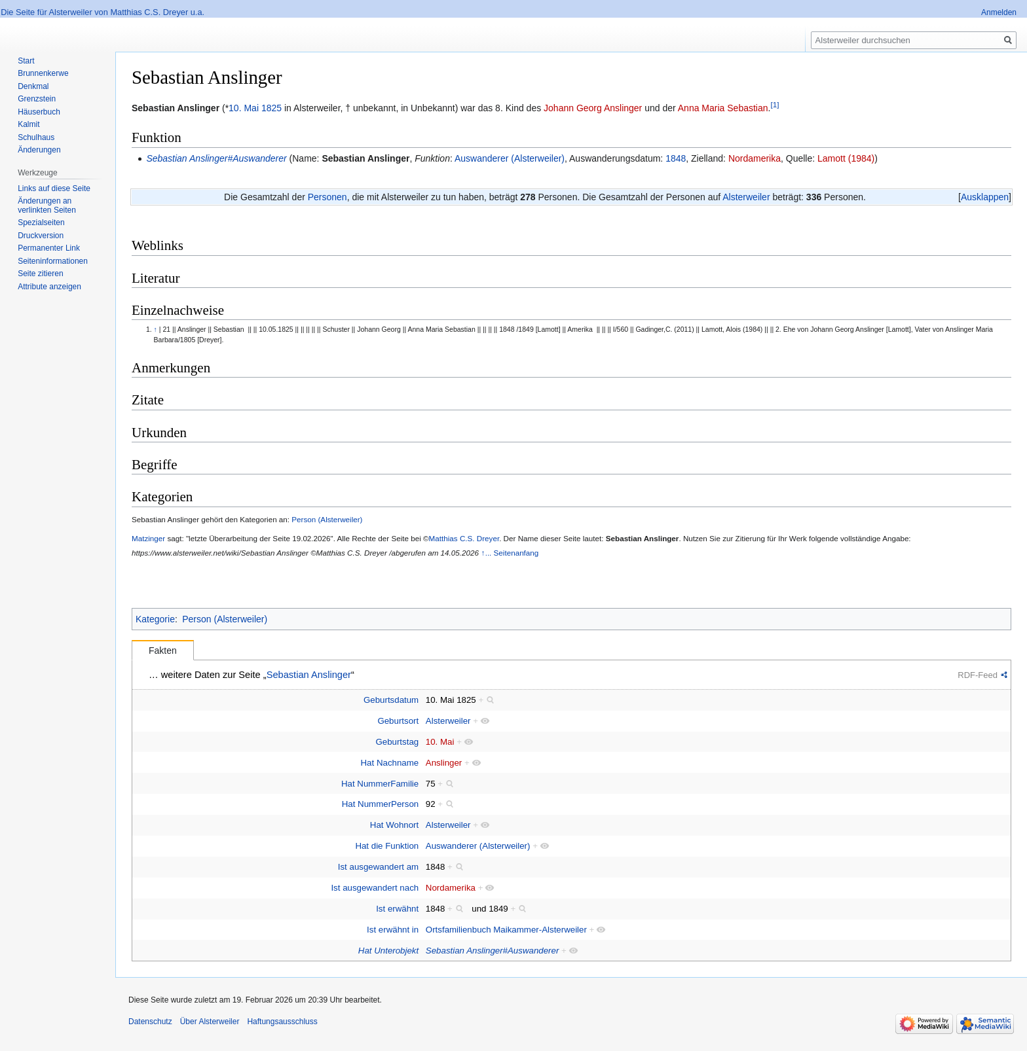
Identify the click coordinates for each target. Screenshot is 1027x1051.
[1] (774, 104)
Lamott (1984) (845, 158)
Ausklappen (985, 197)
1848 (675, 158)
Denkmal (33, 86)
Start (26, 60)
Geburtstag (397, 742)
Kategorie (155, 619)
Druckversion (41, 235)
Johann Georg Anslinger (593, 108)
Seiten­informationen (53, 261)
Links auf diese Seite (54, 188)
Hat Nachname (390, 763)
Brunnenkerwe (43, 73)
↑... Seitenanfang (510, 552)
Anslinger (444, 763)
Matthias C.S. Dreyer (464, 538)
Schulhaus (36, 137)
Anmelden (999, 12)
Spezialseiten (41, 222)
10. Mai (244, 108)
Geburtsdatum (391, 700)
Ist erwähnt (397, 909)
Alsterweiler (746, 197)
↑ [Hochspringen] (155, 329)
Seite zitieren (40, 273)
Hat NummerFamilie (380, 784)
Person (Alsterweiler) (326, 519)
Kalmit (28, 124)
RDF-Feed (978, 675)
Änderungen (39, 149)
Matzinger (148, 538)
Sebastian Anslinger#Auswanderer (216, 158)
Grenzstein (37, 98)
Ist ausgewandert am (378, 867)
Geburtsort (398, 721)
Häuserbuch (39, 111)
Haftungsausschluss (282, 1021)
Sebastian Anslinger (365, 158)
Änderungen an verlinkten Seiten (47, 205)
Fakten (163, 650)
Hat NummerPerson (380, 804)
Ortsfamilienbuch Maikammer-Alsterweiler (506, 930)
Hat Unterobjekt (388, 950)
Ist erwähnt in (393, 930)
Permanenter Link (49, 248)
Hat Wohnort (394, 825)
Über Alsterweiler (210, 1021)
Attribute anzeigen (49, 286)
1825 (271, 108)
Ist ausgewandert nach (375, 888)
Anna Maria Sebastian (723, 108)
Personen (327, 197)
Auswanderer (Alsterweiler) (510, 158)
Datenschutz (150, 1021)
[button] (984, 197)
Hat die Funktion (387, 846)
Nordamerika (754, 158)
